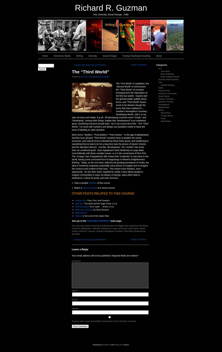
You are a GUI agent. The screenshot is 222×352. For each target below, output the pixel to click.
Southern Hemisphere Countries (109, 231)
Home (62, 35)
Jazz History (165, 71)
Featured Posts (164, 91)
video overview (90, 188)
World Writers (166, 121)
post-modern (133, 228)
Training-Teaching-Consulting (136, 56)
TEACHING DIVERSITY (98, 221)
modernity (96, 228)
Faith (160, 82)
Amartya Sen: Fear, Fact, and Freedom (89, 65)
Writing (110, 35)
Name (75, 291)
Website (75, 309)
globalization (86, 228)
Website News (163, 107)
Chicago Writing (167, 116)
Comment (76, 261)
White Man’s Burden (84, 210)
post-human (122, 228)
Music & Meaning (167, 74)
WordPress (106, 345)
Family (160, 88)
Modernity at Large (109, 228)
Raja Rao (79, 203)
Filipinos (78, 216)
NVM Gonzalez (81, 206)
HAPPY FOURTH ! (140, 65)
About (175, 35)
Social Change (143, 35)
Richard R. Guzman (111, 7)
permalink (76, 234)
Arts (160, 68)
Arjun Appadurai (131, 226)
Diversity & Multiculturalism (168, 79)
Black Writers (166, 113)
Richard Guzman (102, 77)
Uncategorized (163, 104)
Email (75, 300)
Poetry (163, 118)
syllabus (93, 183)
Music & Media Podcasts (170, 77)
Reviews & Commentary (167, 93)
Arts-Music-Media (62, 56)
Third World (128, 231)
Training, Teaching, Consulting (159, 35)
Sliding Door (119, 345)
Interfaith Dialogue (168, 85)
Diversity (126, 35)
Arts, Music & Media (94, 35)
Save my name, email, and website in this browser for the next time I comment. (104, 321)
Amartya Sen (80, 200)
